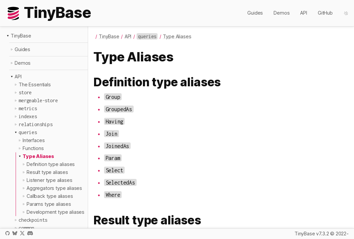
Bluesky (14, 233)
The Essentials (35, 84)
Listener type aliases (49, 180)
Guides (255, 13)
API (303, 13)
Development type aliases (55, 212)
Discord (30, 233)
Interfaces (34, 140)
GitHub (325, 13)
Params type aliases (49, 204)
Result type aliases (47, 172)
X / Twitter (22, 233)
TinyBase (21, 36)
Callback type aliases (50, 196)
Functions (33, 148)
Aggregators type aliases (54, 188)
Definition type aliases (51, 164)
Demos (282, 13)
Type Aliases (38, 156)
